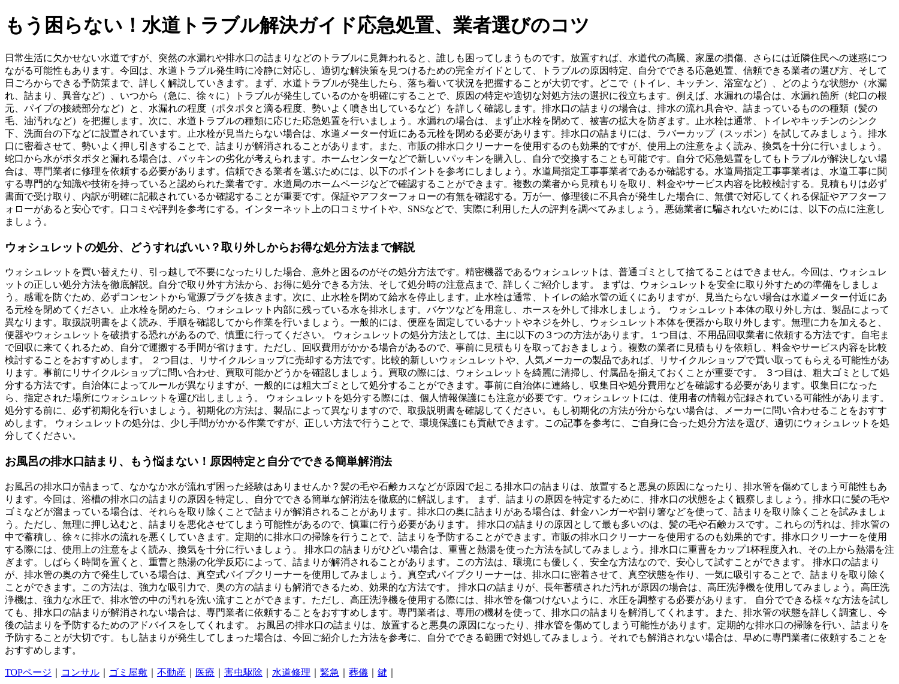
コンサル (80, 672)
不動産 (171, 672)
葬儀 (358, 672)
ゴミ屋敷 (128, 672)
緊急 (329, 672)
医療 (205, 672)
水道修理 (291, 672)
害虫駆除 (243, 672)
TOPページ (28, 672)
